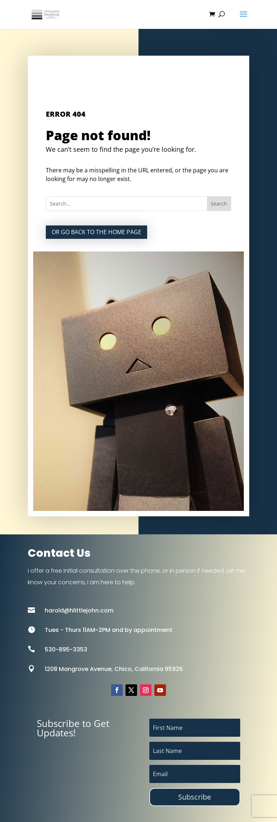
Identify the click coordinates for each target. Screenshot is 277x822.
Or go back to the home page (96, 232)
